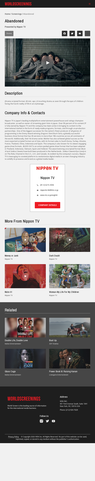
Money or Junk (11, 255)
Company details (47, 205)
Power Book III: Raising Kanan (63, 371)
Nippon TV (9, 259)
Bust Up (53, 340)
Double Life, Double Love (16, 340)
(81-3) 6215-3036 (47, 185)
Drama (9, 33)
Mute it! (8, 292)
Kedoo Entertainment (13, 343)
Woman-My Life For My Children (64, 292)
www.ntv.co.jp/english (48, 195)
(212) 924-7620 (72, 410)
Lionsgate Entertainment (58, 375)
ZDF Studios (53, 343)
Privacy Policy (13, 437)
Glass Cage (10, 371)
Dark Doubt (54, 255)
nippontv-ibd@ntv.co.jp (49, 190)
